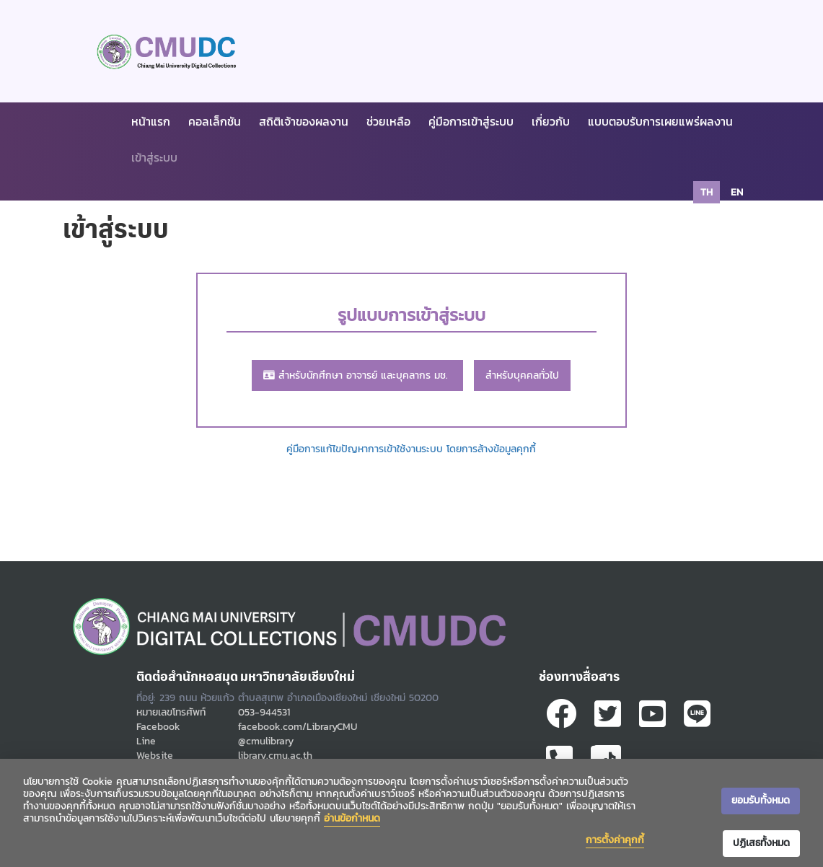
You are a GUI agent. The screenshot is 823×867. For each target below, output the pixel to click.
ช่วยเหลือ (388, 121)
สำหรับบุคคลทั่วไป (522, 375)
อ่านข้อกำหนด (352, 818)
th (706, 192)
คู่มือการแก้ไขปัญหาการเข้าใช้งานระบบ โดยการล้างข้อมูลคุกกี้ (411, 449)
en (737, 192)
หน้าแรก (150, 121)
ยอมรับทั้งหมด (760, 800)
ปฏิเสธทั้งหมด (761, 842)
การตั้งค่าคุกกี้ (615, 840)
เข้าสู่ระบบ (154, 157)
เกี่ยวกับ (551, 121)
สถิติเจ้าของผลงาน (303, 121)
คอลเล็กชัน (214, 121)
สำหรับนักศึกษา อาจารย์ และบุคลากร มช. (357, 375)
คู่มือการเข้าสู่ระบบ (471, 121)
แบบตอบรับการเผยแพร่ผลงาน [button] (660, 121)
